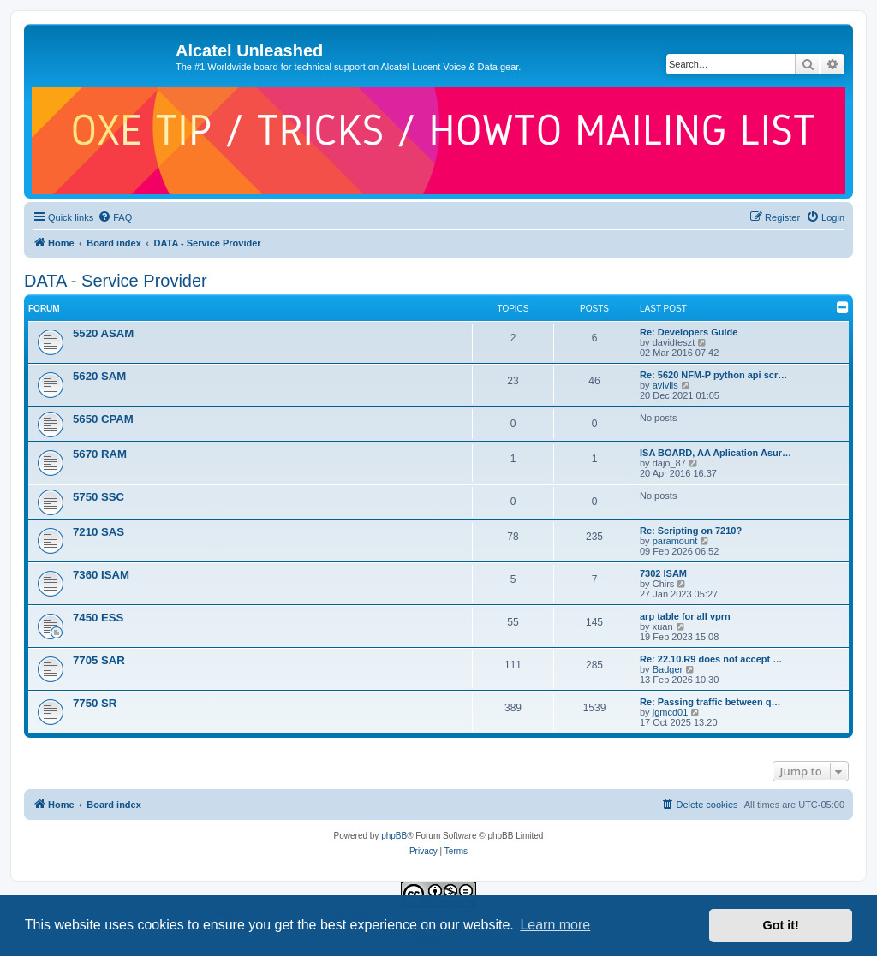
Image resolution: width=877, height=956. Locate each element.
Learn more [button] (555, 924)
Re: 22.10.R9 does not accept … (711, 659)
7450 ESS (98, 617)
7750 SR (94, 703)
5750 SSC (98, 496)
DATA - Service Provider (115, 280)
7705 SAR (99, 660)
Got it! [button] (781, 925)
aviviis (665, 385)
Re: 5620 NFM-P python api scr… (713, 375)
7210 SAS (98, 532)
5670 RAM (100, 454)
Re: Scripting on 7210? (691, 531)
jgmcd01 (671, 712)
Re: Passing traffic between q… (710, 702)
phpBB (394, 835)
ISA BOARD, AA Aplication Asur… (715, 453)
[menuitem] (115, 217)
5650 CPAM (103, 419)
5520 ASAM (103, 333)
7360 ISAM (101, 574)
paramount (675, 541)
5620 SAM (99, 376)
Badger (668, 669)
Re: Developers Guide (688, 332)
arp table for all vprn (685, 616)
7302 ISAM (663, 573)
